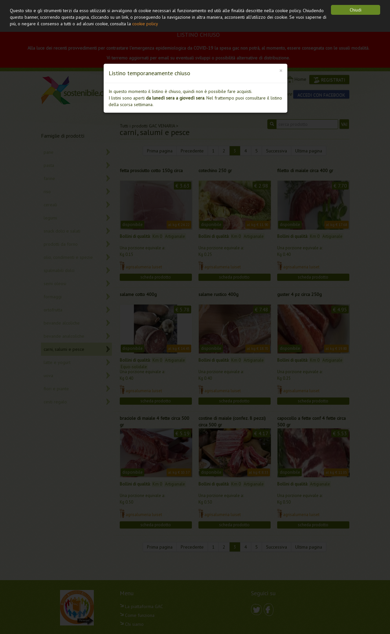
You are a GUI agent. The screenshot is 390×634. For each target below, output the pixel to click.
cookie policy (145, 24)
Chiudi (355, 10)
